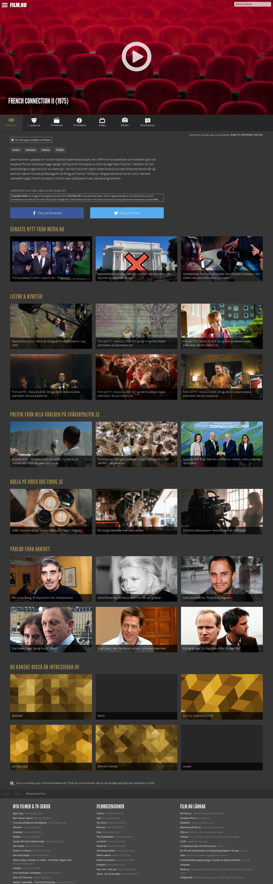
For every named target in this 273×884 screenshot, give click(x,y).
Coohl (183, 827)
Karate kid (102, 832)
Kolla (182, 841)
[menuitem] (6, 779)
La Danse (101, 827)
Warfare (17, 822)
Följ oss (184, 818)
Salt (99, 804)
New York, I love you (107, 855)
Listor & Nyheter (26, 295)
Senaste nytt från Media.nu (37, 229)
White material (104, 841)
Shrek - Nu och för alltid (108, 859)
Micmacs (101, 813)
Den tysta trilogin (21, 841)
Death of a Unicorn (22, 836)
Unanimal (17, 818)
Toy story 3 (102, 808)
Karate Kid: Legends (23, 877)
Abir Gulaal (18, 832)
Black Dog (18, 799)
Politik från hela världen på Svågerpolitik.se (55, 409)
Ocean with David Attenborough (28, 827)
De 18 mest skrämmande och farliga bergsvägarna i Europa (209, 836)
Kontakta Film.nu (188, 804)
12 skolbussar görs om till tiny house (198, 832)
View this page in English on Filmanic (31, 140)
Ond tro (100, 799)
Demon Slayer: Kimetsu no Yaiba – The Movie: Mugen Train (42, 845)
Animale (17, 854)
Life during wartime (106, 836)
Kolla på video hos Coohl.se (36, 475)
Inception (101, 850)
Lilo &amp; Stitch (21, 872)
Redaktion (185, 808)
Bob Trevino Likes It (22, 804)
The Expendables (105, 822)
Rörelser (17, 813)
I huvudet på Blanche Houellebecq (30, 808)
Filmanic (184, 822)
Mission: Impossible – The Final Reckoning (34, 868)
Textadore (185, 850)
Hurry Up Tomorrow (22, 863)
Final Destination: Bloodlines (27, 858)
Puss (99, 818)
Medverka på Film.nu (190, 813)
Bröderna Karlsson (106, 845)
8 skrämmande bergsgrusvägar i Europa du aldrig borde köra (210, 845)
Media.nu (184, 855)
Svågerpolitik (186, 863)
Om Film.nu (186, 799)
